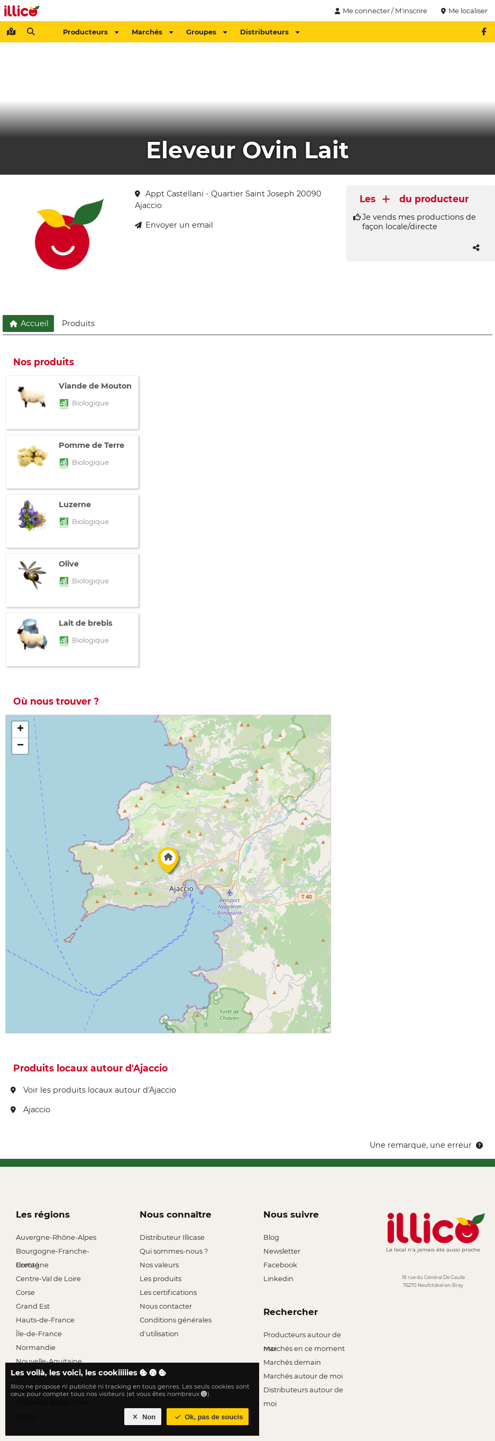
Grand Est (33, 1306)
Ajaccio (30, 1109)
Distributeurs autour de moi (303, 1391)
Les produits (160, 1278)
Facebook (280, 1264)
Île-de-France (39, 1333)
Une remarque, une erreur (427, 1145)
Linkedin (278, 1278)
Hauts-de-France (45, 1320)
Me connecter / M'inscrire (379, 10)
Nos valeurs (159, 1264)
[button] (168, 863)
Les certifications (168, 1292)
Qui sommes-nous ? (174, 1251)
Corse (25, 1292)
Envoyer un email (174, 225)
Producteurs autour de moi (302, 1335)
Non (143, 1417)
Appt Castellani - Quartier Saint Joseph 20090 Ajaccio (228, 199)
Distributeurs (269, 32)
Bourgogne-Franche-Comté (52, 1252)
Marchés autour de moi (303, 1376)
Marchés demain (292, 1362)
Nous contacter (166, 1306)
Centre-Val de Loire (48, 1278)
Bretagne (32, 1264)
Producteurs (90, 32)
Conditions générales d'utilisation (176, 1321)
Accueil (28, 323)
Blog (271, 1237)
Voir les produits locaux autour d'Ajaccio (93, 1090)
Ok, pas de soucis (207, 1417)
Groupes (206, 32)
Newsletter (281, 1251)
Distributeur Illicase (172, 1237)
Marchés (152, 32)
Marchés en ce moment (304, 1348)
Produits (78, 323)
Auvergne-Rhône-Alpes (56, 1237)
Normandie (36, 1347)
